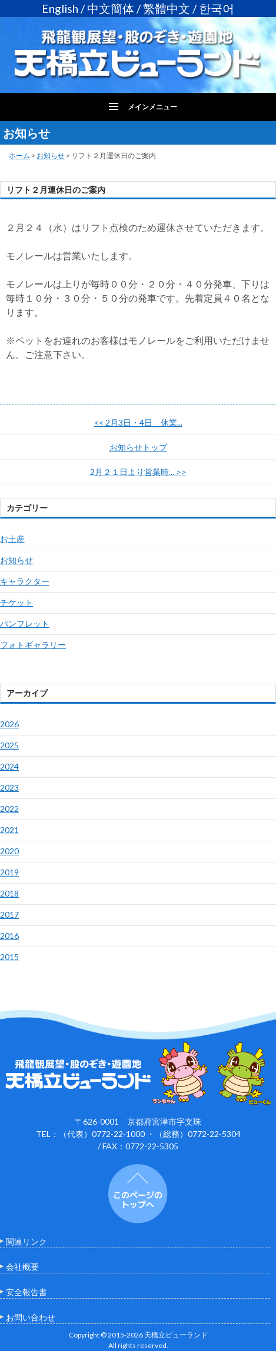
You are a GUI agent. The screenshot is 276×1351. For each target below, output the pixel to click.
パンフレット (24, 623)
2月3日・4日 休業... (138, 422)
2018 (9, 893)
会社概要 (22, 1267)
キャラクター (24, 581)
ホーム (19, 155)
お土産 (12, 539)
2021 (9, 830)
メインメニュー (152, 106)
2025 (9, 745)
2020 (9, 851)
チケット (16, 602)
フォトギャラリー (33, 645)
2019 (9, 872)
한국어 (216, 8)
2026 (9, 724)
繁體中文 (166, 8)
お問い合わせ (30, 1317)
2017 (9, 914)
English (60, 8)
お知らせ (50, 155)
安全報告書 (26, 1292)
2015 (9, 957)
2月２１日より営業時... (138, 472)
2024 (9, 766)
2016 (9, 936)
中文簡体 (110, 8)
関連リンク (26, 1241)
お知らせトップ (138, 447)
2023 (9, 787)
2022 (9, 809)
